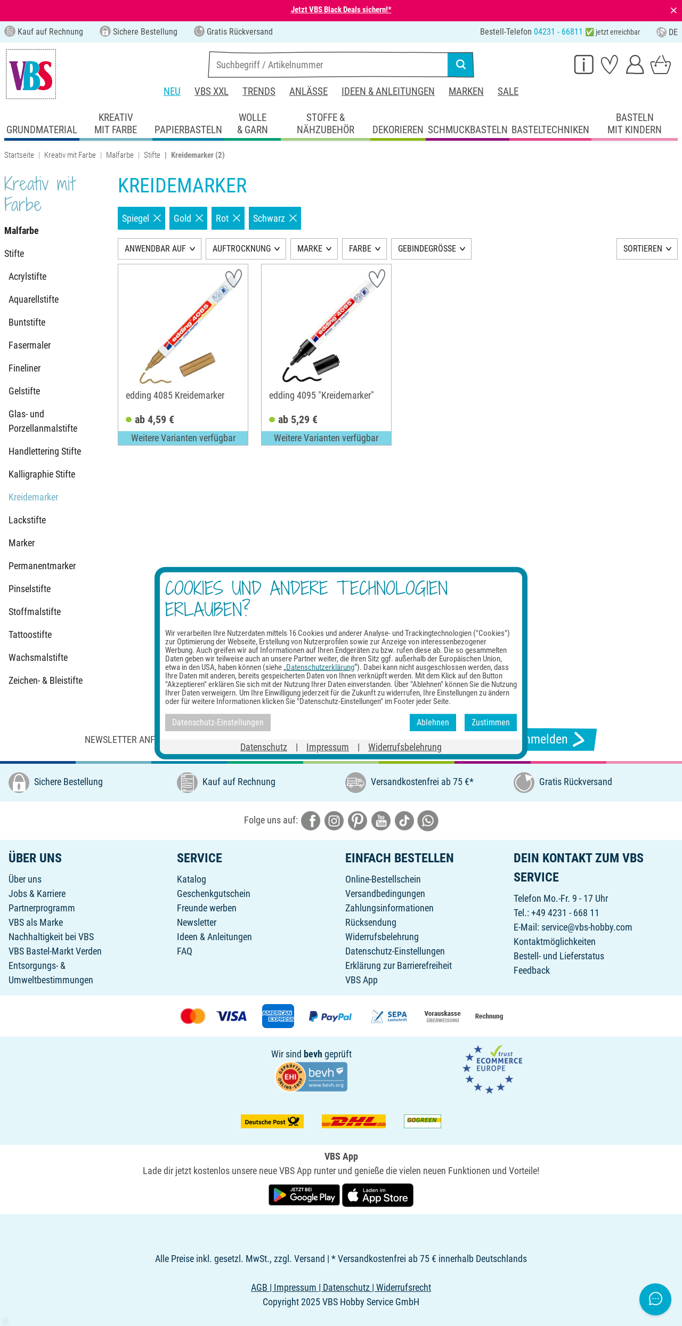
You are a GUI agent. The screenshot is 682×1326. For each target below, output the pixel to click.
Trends (258, 91)
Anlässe (308, 91)
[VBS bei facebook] (310, 820)
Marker (22, 542)
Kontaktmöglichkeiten (555, 941)
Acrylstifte (27, 276)
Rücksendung (370, 922)
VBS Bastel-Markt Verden (55, 951)
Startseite (19, 155)
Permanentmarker (42, 565)
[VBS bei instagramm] (334, 820)
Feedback (532, 970)
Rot (228, 218)
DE (667, 32)
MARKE (309, 249)
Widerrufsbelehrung (382, 936)
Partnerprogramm (42, 907)
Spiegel (141, 218)
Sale (508, 91)
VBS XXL (211, 91)
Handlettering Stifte (45, 451)
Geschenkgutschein (213, 893)
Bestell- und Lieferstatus (559, 955)
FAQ (184, 951)
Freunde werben (207, 907)
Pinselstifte (30, 588)
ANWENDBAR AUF (155, 249)
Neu (172, 91)
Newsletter (196, 922)
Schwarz (275, 218)
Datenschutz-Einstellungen (395, 951)
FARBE (360, 249)
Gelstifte (24, 391)
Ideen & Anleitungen (388, 91)
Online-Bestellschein (383, 879)
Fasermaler (30, 345)
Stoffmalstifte (35, 611)
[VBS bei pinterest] (357, 820)
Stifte (152, 155)
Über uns (25, 879)
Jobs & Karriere (37, 893)
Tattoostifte (30, 634)
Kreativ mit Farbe (70, 155)
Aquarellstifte (34, 299)
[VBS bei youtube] (381, 820)
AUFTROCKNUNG (242, 249)
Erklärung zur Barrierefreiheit (398, 965)
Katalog (191, 879)
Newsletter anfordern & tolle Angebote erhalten (197, 739)
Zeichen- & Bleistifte (46, 680)
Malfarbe (120, 155)
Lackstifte (27, 519)
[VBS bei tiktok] (404, 820)
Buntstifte (27, 322)
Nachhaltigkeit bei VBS (51, 936)
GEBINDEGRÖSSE (427, 249)
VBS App (361, 979)
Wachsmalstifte (38, 657)
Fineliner (24, 368)
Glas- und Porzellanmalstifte (43, 421)
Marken (466, 91)
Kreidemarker (33, 497)
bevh (313, 1054)
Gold (188, 218)
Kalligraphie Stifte (42, 474)
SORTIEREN (642, 249)
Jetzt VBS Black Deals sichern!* (341, 9)
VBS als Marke (36, 922)
